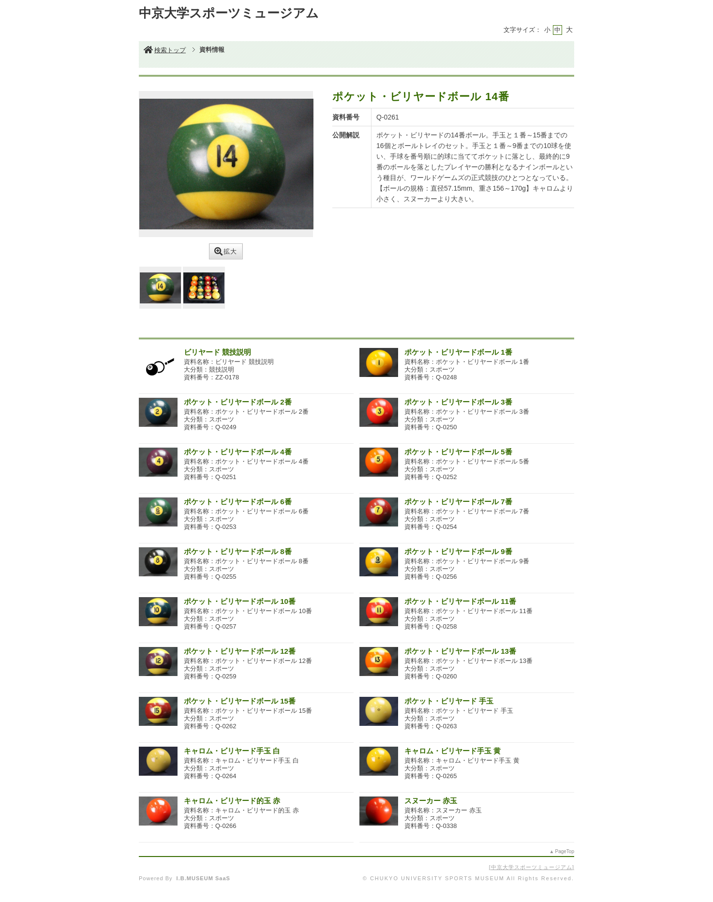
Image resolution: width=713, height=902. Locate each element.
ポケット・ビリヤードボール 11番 (460, 601)
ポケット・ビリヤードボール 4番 (238, 452)
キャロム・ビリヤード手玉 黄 (452, 751)
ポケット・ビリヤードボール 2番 (238, 402)
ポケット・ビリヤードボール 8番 (238, 551)
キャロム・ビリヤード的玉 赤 (232, 801)
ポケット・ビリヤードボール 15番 (240, 701)
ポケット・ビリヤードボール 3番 (458, 402)
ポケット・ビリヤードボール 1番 (458, 352)
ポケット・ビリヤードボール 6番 (238, 501)
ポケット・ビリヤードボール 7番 (458, 501)
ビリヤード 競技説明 (217, 352)
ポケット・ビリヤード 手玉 (448, 701)
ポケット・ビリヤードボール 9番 (458, 551)
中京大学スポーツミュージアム (531, 867)
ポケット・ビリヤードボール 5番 (458, 452)
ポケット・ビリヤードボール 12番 (240, 651)
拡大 (225, 251)
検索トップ (165, 50)
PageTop (564, 851)
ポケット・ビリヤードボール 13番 (460, 651)
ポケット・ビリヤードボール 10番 (240, 601)
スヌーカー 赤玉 (430, 801)
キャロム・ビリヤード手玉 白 (232, 751)
